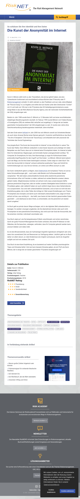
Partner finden (39, 478)
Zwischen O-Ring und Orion (17, 383)
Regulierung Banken (14, 328)
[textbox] (64, 17)
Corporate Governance (51, 328)
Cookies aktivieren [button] (67, 491)
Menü (11, 17)
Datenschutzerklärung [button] (51, 485)
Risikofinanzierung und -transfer (18, 325)
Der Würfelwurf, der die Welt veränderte (21, 380)
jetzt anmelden (39, 451)
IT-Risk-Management (14, 332)
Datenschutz (33, 493)
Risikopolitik (65, 325)
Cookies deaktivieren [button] (51, 491)
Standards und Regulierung (17, 335)
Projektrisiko (32, 335)
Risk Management (53, 325)
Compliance (59, 332)
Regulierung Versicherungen (32, 328)
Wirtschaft (41, 325)
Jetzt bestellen (15, 306)
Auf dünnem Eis (13, 377)
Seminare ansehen (39, 423)
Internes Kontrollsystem (45, 332)
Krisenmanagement (29, 332)
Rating (34, 325)
